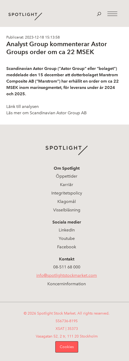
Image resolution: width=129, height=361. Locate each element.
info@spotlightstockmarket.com (66, 275)
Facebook (66, 246)
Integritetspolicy (66, 193)
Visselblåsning (66, 209)
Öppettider (66, 176)
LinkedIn (67, 229)
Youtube (67, 238)
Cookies (67, 347)
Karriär (66, 184)
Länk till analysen (22, 106)
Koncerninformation (66, 283)
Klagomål (66, 201)
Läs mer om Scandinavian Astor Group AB (46, 112)
